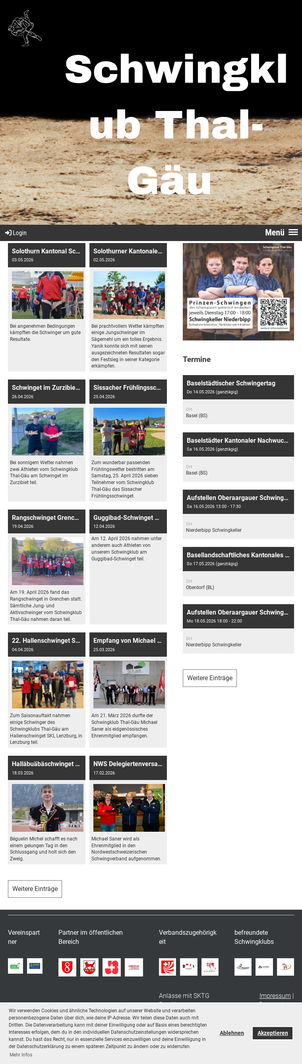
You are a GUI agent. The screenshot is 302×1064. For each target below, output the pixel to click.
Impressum (275, 996)
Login (15, 233)
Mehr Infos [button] (21, 1055)
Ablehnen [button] (232, 1033)
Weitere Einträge (35, 889)
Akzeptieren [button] (272, 1033)
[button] (238, 399)
